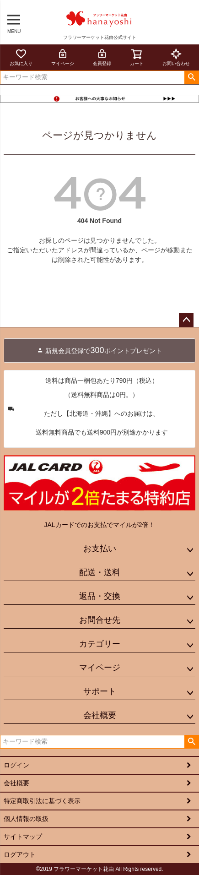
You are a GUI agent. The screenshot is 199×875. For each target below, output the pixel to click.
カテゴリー (99, 643)
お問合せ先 (99, 620)
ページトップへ (186, 320)
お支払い (99, 548)
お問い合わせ (176, 57)
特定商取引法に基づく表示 (42, 800)
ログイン (16, 765)
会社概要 (99, 715)
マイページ (62, 57)
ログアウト (20, 854)
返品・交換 (99, 596)
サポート (99, 691)
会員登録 (102, 57)
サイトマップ (23, 836)
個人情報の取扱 (26, 818)
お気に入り (21, 57)
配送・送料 (99, 572)
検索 (191, 77)
